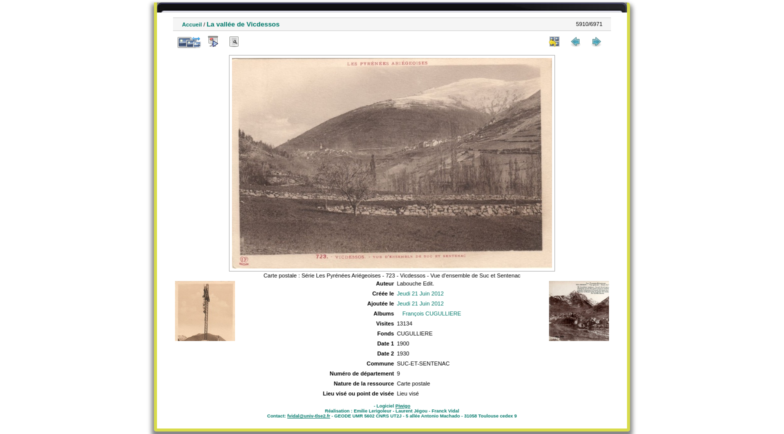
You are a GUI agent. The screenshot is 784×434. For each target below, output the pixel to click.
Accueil (192, 25)
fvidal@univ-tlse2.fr (308, 416)
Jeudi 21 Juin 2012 (420, 293)
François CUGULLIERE (432, 313)
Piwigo (403, 406)
